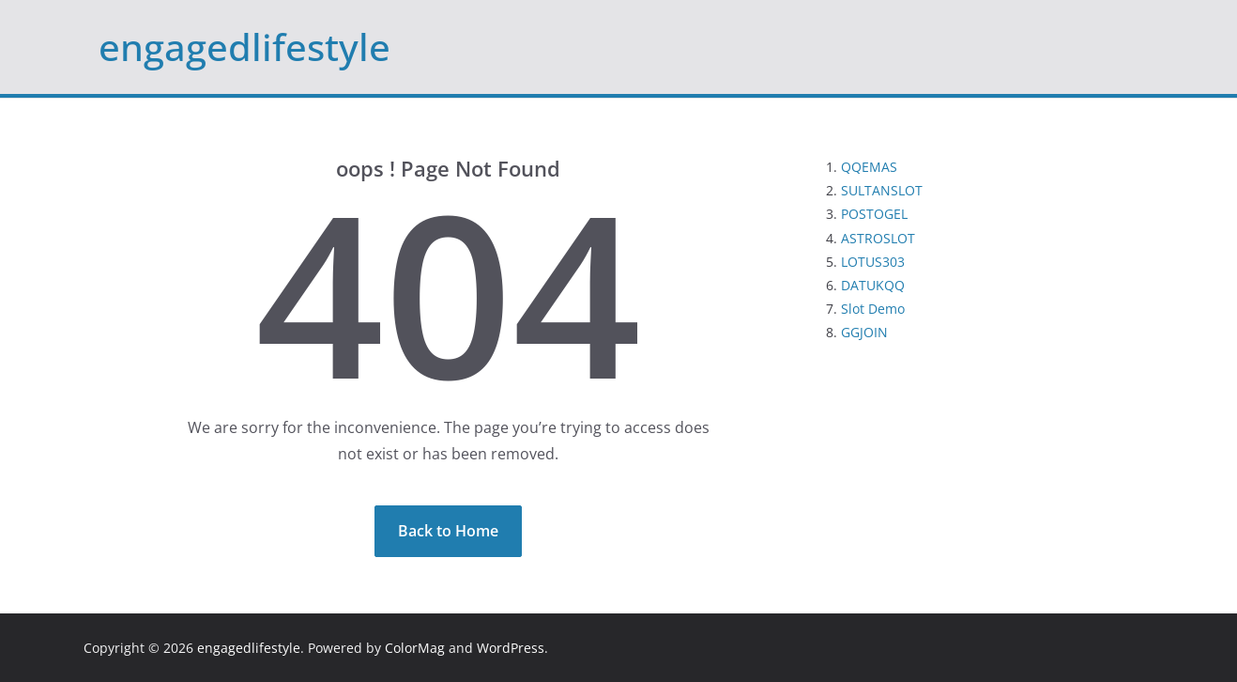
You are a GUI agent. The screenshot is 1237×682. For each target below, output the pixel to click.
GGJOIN (864, 332)
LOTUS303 (873, 262)
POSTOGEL (874, 214)
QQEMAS (869, 167)
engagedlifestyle (244, 46)
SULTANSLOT (882, 190)
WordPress (510, 648)
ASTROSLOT (878, 238)
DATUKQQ (873, 285)
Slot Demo (873, 309)
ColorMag (415, 648)
